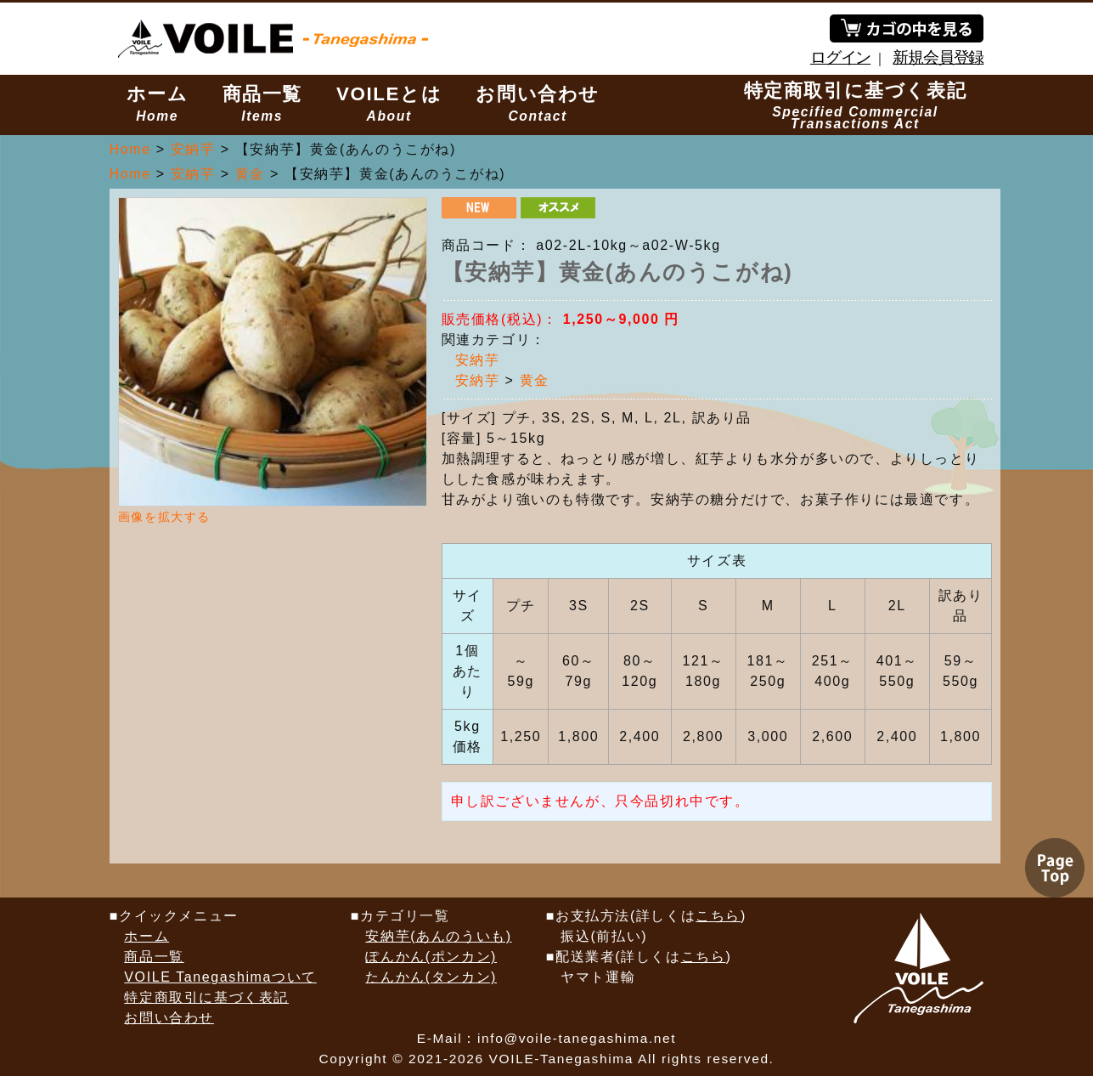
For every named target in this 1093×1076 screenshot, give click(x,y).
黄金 (534, 380)
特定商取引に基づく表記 (855, 105)
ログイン (840, 57)
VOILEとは (389, 103)
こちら (718, 916)
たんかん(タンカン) (431, 977)
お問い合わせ (538, 103)
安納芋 (477, 360)
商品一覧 (262, 103)
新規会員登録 (938, 57)
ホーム (158, 103)
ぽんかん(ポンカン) (431, 956)
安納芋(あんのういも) (438, 936)
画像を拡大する (164, 517)
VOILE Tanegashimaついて (220, 977)
